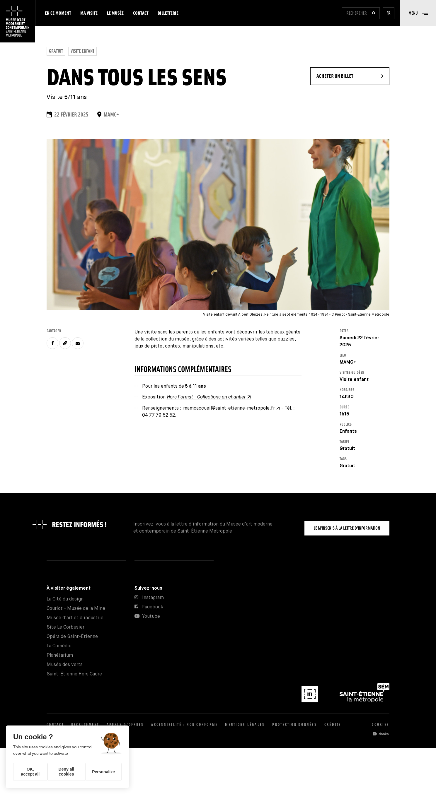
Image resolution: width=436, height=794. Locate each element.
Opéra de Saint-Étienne (72, 636)
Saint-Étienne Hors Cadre (74, 674)
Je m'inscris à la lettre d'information (347, 528)
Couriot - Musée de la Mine (76, 608)
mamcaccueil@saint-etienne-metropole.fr (229, 408)
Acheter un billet (352, 73)
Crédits (333, 724)
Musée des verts (65, 665)
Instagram (153, 597)
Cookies (380, 724)
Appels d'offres (125, 724)
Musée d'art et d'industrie (75, 618)
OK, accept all (30, 771)
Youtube (151, 616)
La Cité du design (65, 599)
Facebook (152, 607)
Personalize (103, 771)
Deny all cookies (66, 771)
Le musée (115, 13)
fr (388, 13)
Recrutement (85, 724)
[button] (418, 13)
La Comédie (59, 646)
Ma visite (89, 13)
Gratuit (56, 51)
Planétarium (60, 655)
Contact (140, 13)
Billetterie (168, 13)
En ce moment (58, 13)
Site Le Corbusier (65, 627)
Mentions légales (245, 724)
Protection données (294, 724)
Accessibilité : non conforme (184, 724)
